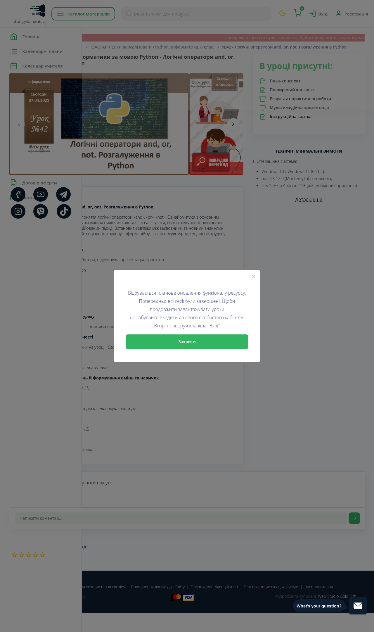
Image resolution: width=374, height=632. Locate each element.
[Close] (253, 276)
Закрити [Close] (187, 341)
